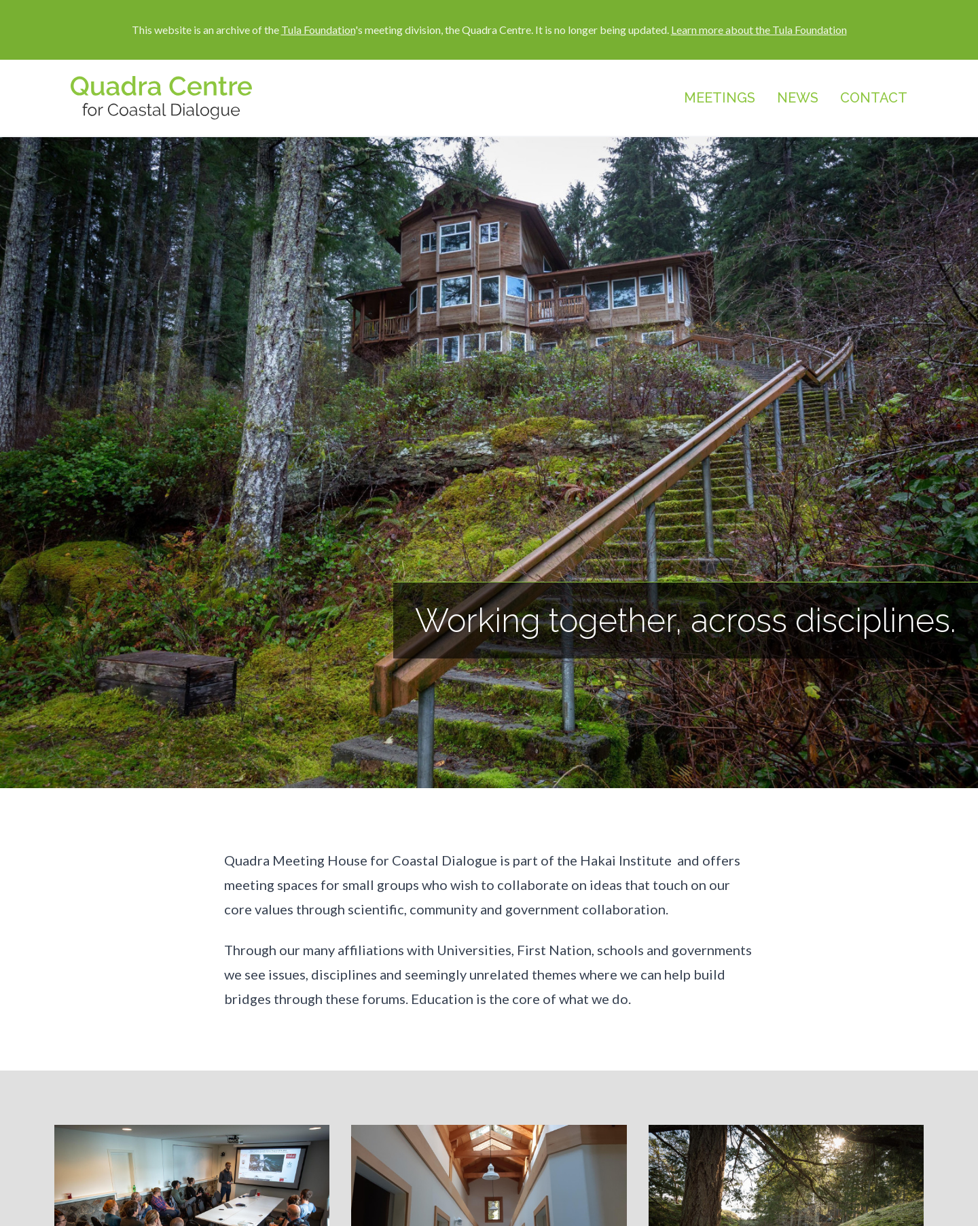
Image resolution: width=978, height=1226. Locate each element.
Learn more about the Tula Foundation (759, 29)
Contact (873, 98)
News (797, 98)
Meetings (719, 98)
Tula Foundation (318, 29)
